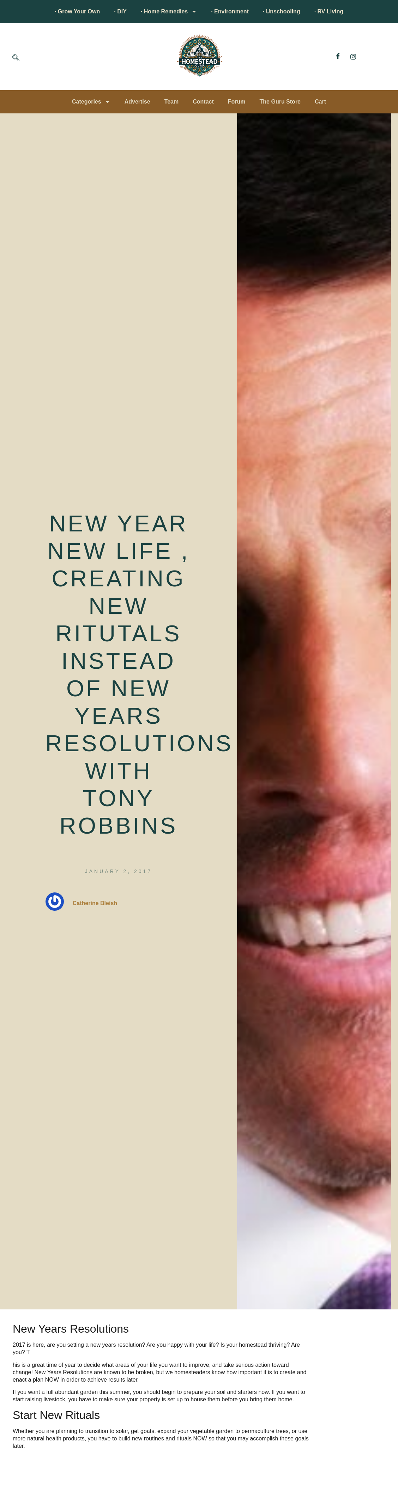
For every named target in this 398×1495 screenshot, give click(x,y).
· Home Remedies (169, 11)
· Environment (230, 11)
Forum (237, 102)
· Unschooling (281, 11)
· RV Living (328, 11)
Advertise (137, 102)
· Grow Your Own (77, 11)
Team (171, 102)
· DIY (120, 11)
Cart (320, 102)
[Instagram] (353, 56)
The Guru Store (280, 102)
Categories (91, 101)
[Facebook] (338, 56)
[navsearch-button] (16, 58)
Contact (203, 102)
